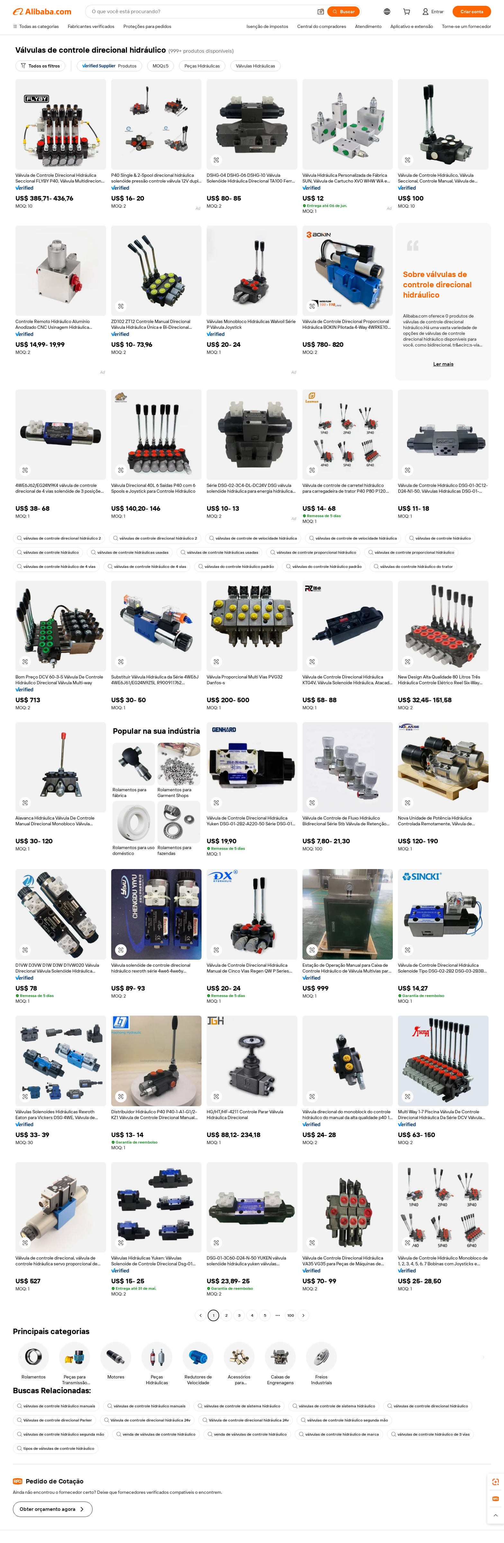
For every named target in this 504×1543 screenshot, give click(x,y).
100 (290, 1315)
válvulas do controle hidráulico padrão (236, 566)
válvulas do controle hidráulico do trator (413, 566)
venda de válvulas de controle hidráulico (155, 1434)
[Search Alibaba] (202, 11)
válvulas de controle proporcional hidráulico (313, 552)
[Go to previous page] (200, 1315)
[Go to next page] (303, 1315)
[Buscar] (343, 11)
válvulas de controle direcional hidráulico (427, 1406)
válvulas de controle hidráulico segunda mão (344, 1420)
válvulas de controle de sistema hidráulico (239, 1406)
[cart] (408, 12)
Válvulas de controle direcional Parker (54, 1420)
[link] (495, 1482)
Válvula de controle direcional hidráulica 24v (147, 1420)
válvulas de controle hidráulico (440, 538)
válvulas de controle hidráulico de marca (339, 1434)
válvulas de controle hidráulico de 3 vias (430, 1434)
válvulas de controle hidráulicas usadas (129, 552)
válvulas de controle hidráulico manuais (56, 1406)
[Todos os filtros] (40, 65)
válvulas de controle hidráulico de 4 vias (56, 566)
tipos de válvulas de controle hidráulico (55, 1448)
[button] (321, 11)
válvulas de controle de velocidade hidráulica (253, 538)
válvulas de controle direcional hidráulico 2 (59, 538)
